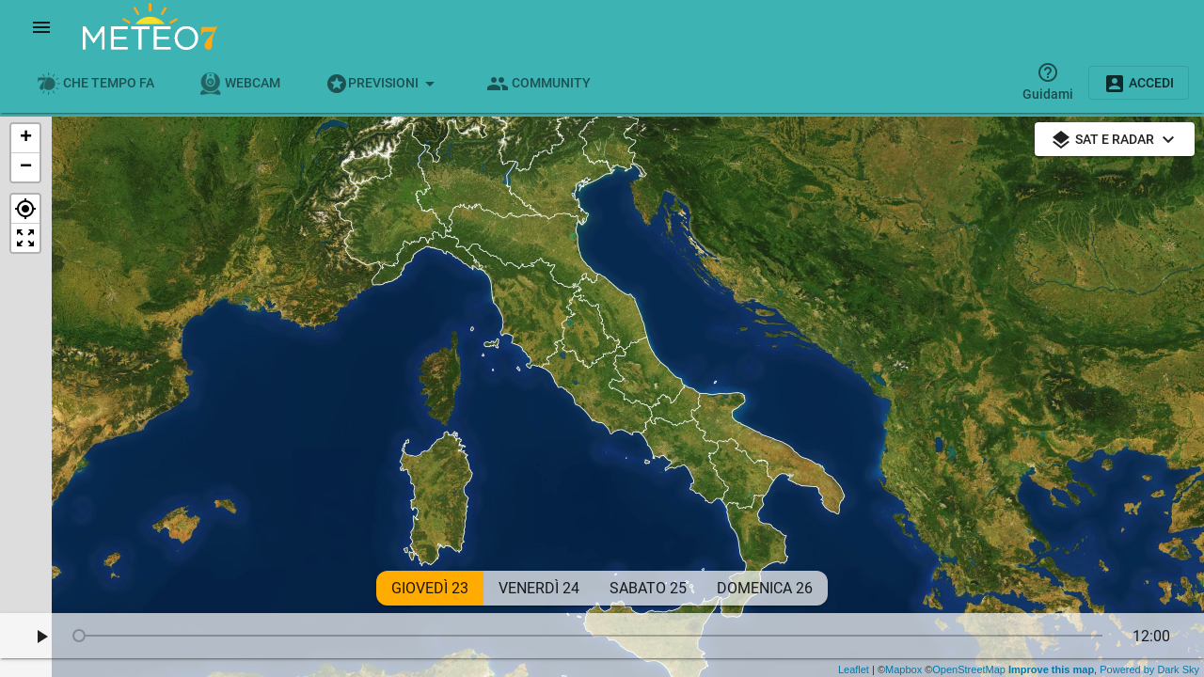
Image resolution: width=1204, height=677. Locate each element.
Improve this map (1050, 669)
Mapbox (903, 669)
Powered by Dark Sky (1149, 669)
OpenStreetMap (969, 669)
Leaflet (853, 669)
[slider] (590, 635)
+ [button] (26, 138)
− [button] (26, 167)
